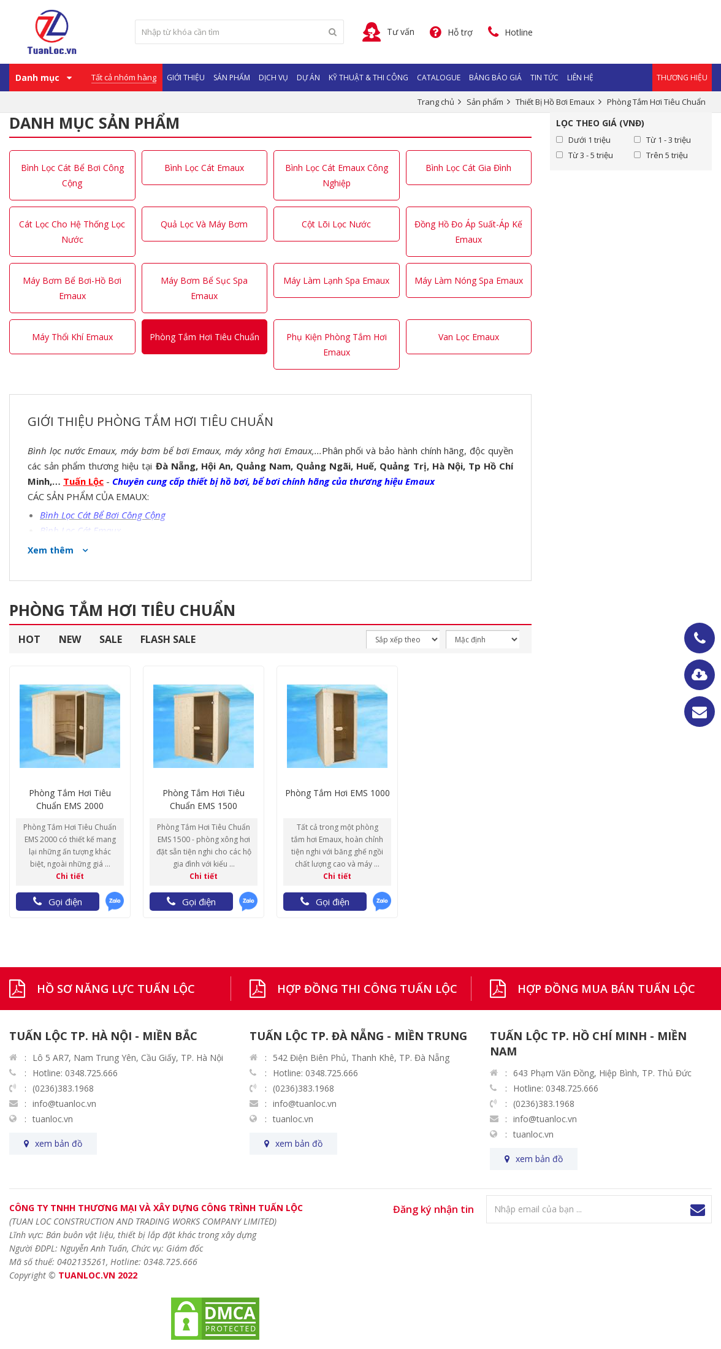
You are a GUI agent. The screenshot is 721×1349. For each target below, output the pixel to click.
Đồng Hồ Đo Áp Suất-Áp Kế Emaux (468, 231)
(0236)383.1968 (63, 1088)
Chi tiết (70, 876)
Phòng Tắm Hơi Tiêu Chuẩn (204, 337)
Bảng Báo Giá (495, 77)
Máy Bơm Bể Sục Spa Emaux (204, 288)
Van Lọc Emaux (468, 337)
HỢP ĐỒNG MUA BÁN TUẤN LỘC (606, 988)
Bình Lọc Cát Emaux (204, 167)
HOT (29, 639)
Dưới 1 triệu (589, 139)
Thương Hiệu (682, 77)
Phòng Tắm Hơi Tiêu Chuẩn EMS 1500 (203, 799)
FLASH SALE (168, 639)
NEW (70, 639)
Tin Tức (544, 77)
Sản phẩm (231, 77)
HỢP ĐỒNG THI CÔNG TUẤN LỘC (367, 988)
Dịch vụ (273, 77)
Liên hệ (580, 77)
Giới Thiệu (186, 77)
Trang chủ (436, 101)
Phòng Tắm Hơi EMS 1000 (337, 793)
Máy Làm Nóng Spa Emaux (468, 280)
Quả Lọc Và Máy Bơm (204, 224)
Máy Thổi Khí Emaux (72, 337)
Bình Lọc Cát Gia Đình (468, 167)
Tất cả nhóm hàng (123, 77)
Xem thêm (52, 550)
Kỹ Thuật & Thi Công (368, 77)
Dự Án (308, 77)
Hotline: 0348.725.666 (75, 1073)
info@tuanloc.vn (64, 1103)
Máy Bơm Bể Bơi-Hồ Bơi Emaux (72, 288)
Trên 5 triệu (667, 155)
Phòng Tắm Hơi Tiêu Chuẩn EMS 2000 (70, 799)
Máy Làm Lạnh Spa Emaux (336, 280)
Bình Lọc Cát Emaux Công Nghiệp (336, 175)
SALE (110, 639)
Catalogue (438, 77)
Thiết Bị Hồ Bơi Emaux (555, 101)
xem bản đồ (58, 1143)
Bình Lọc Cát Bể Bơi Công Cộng (72, 175)
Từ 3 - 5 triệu (590, 155)
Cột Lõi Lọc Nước (336, 224)
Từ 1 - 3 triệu (668, 139)
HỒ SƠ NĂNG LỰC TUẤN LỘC (116, 988)
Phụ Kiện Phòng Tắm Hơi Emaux (336, 344)
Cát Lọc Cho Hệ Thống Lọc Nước (72, 231)
